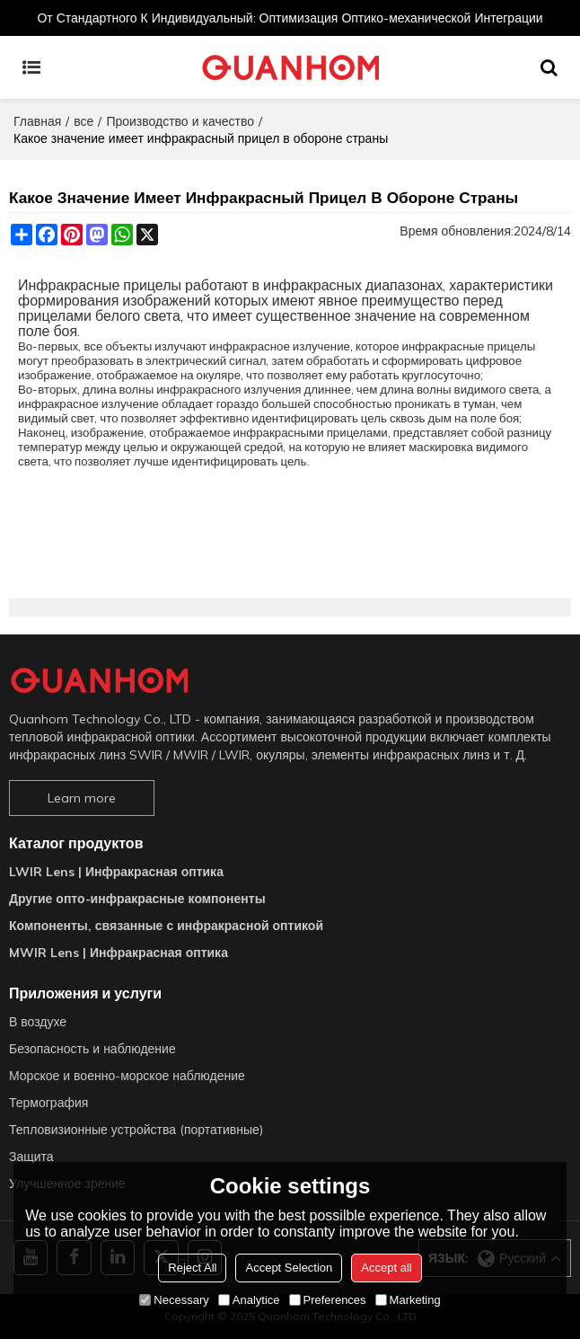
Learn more (82, 798)
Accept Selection (288, 1267)
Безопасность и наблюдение (92, 1049)
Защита (31, 1156)
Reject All (192, 1267)
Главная (37, 121)
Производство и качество (180, 121)
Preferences (327, 1300)
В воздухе (37, 1022)
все (83, 121)
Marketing (408, 1300)
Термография (48, 1103)
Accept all (386, 1267)
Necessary (173, 1300)
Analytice (249, 1300)
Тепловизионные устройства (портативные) (136, 1130)
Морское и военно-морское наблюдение (127, 1076)
